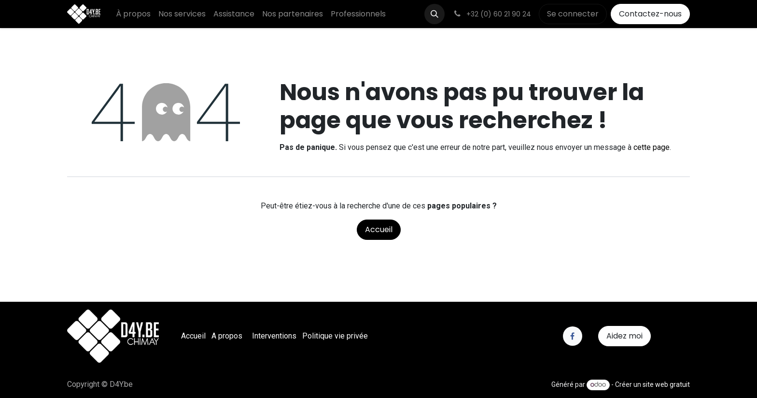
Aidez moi (624, 335)
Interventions (274, 335)
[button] (434, 14)
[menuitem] (133, 14)
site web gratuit (666, 384)
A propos (226, 335)
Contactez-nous (650, 13)
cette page (651, 147)
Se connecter (573, 13)
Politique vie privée (335, 335)
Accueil (379, 229)
